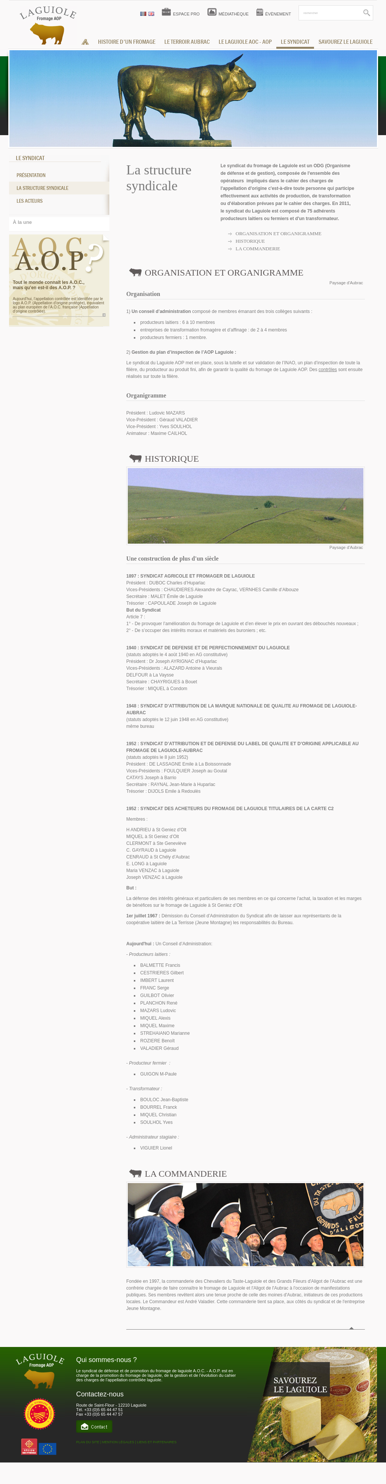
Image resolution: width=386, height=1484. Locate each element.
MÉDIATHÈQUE (234, 14)
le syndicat (295, 42)
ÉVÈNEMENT (278, 14)
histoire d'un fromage (126, 42)
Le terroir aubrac (187, 42)
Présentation (31, 175)
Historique (250, 241)
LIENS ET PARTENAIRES (156, 1442)
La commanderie (258, 248)
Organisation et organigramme (279, 233)
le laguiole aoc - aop (245, 42)
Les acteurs (30, 201)
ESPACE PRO (186, 14)
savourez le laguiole (345, 42)
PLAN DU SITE (88, 1442)
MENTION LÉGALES (118, 1442)
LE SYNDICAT (30, 158)
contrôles (328, 369)
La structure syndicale (42, 188)
